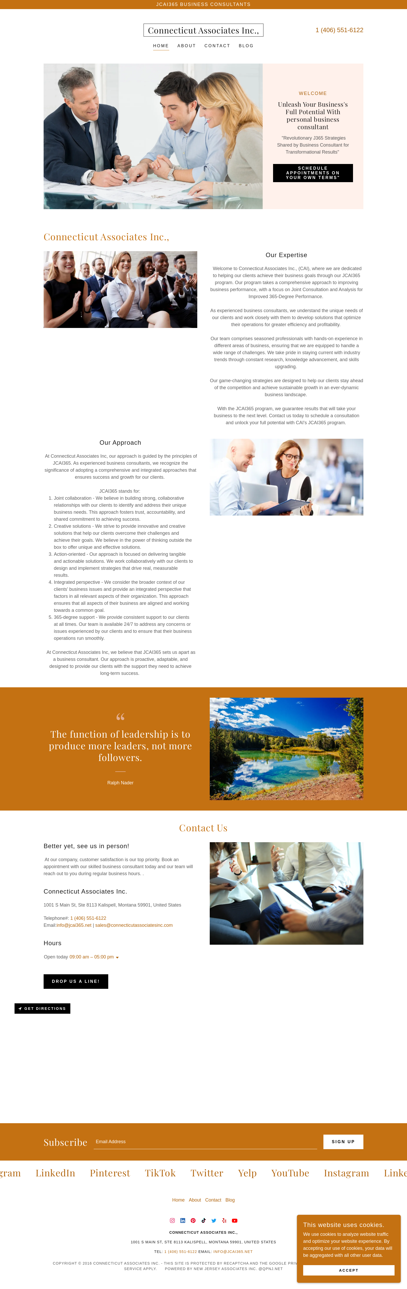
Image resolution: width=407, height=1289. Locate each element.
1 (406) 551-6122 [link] (339, 29)
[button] (116, 958)
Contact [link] (217, 46)
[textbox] (205, 1142)
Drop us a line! (76, 981)
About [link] (187, 46)
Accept (349, 1270)
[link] (203, 32)
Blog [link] (246, 46)
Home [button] (178, 1200)
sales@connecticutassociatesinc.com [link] (134, 925)
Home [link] (161, 46)
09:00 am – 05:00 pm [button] (92, 956)
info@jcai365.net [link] (74, 925)
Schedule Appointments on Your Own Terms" (313, 173)
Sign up (343, 1142)
